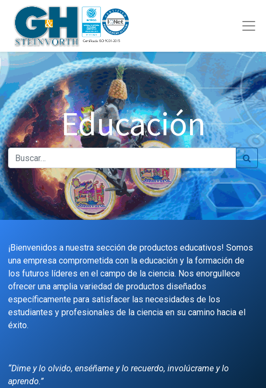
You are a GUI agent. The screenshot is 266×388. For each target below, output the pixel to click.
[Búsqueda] (247, 158)
